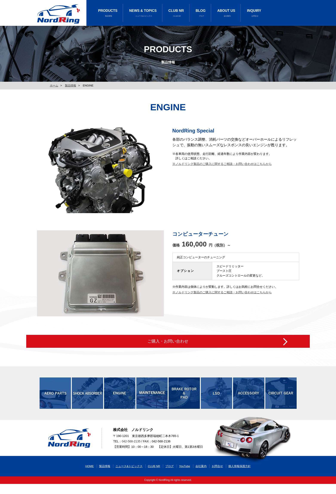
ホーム (54, 85)
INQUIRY (254, 13)
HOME (89, 476)
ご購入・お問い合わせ (168, 337)
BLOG (201, 13)
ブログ (169, 476)
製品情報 (70, 85)
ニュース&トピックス (129, 476)
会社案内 (201, 476)
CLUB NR (176, 13)
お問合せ (217, 476)
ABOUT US (226, 13)
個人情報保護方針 (239, 476)
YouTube (184, 476)
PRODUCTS (108, 13)
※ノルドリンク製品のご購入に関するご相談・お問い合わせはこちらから (222, 164)
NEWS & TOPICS (143, 13)
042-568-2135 (131, 446)
